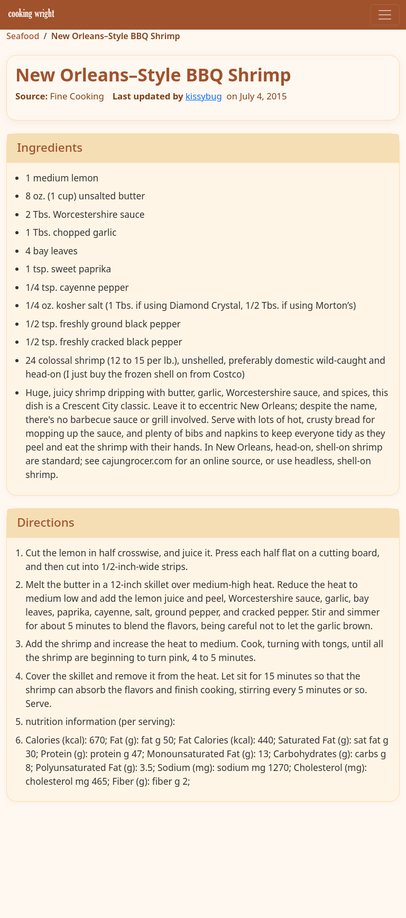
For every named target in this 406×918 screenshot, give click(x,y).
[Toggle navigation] (385, 14)
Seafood (22, 36)
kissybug (204, 96)
